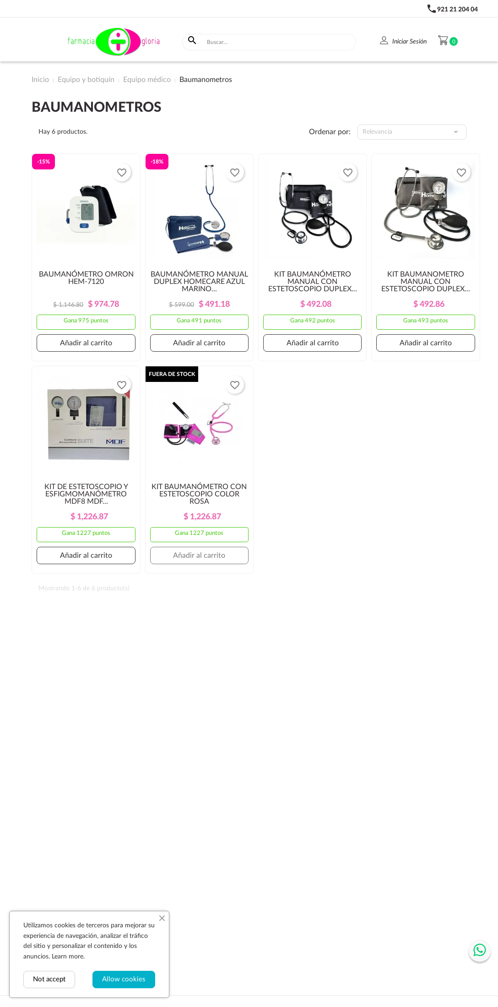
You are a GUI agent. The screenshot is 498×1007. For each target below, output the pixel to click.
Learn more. (68, 956)
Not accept (49, 979)
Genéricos (101, 68)
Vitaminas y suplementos (153, 73)
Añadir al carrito (86, 368)
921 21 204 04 (457, 9)
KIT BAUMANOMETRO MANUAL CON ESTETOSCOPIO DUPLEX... (425, 307)
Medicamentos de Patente (49, 73)
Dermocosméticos (266, 68)
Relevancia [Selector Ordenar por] (412, 157)
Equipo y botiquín (212, 73)
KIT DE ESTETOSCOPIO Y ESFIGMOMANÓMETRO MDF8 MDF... (86, 520)
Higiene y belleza (319, 73)
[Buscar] (279, 42)
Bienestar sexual (456, 73)
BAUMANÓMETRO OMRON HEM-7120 (86, 303)
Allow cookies (124, 979)
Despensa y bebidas (406, 73)
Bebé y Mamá (361, 73)
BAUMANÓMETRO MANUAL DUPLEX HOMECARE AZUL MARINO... (199, 307)
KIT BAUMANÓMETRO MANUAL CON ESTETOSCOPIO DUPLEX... (312, 307)
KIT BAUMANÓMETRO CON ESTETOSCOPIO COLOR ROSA (199, 520)
